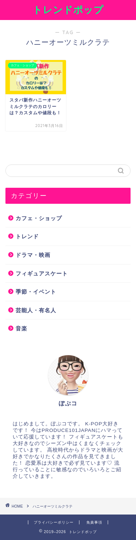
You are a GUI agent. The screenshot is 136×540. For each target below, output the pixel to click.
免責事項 (94, 522)
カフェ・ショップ (39, 218)
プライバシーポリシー (54, 522)
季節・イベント (36, 292)
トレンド (27, 236)
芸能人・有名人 (36, 310)
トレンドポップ (68, 9)
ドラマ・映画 (33, 255)
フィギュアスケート (42, 273)
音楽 (21, 328)
